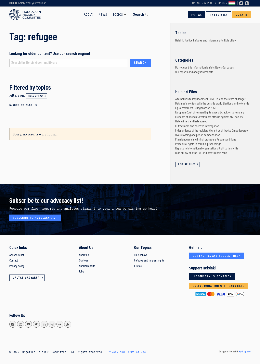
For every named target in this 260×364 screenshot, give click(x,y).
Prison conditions (226, 139)
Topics (118, 14)
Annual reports (87, 266)
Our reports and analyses (189, 72)
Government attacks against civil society (220, 117)
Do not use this (183, 67)
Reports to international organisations (196, 148)
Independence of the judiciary (191, 130)
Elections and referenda (236, 103)
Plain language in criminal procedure (195, 139)
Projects (208, 72)
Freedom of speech (186, 117)
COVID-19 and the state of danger (227, 99)
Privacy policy (16, 266)
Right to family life (228, 148)
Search (138, 15)
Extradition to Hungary (232, 112)
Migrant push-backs (220, 130)
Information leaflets (204, 67)
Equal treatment (184, 108)
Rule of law (35, 96)
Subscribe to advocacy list (35, 218)
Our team (84, 260)
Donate (241, 14)
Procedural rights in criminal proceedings (198, 144)
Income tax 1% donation (212, 276)
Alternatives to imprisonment (191, 99)
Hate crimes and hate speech (191, 121)
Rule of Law (140, 255)
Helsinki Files (187, 164)
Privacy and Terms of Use (126, 351)
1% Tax (196, 14)
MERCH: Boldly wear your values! (27, 3)
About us (84, 255)
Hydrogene (245, 352)
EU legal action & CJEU (206, 108)
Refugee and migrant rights (208, 40)
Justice (189, 40)
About (88, 14)
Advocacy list (16, 255)
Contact (196, 3)
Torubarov (206, 153)
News (103, 14)
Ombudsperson (240, 130)
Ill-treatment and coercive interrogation (197, 126)
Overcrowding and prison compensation (197, 135)
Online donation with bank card (219, 286)
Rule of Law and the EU (188, 153)
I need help (219, 14)
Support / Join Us (214, 3)
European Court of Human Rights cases (197, 112)
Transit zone (220, 153)
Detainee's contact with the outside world (198, 103)
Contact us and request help (216, 256)
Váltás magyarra (232, 3)
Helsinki (179, 40)
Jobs (81, 271)
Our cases (228, 67)
